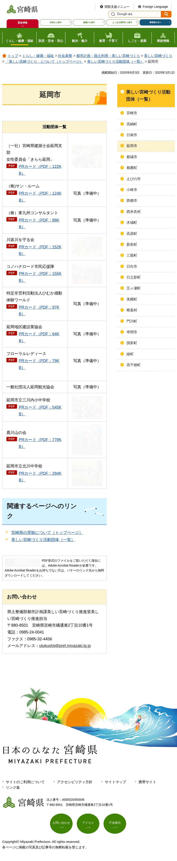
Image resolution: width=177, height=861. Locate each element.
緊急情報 (22, 22)
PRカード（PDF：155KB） (40, 277)
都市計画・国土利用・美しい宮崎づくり (108, 56)
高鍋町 (132, 124)
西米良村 (134, 212)
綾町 (130, 354)
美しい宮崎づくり (158, 56)
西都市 (132, 200)
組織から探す (89, 22)
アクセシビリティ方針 (74, 782)
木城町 (132, 222)
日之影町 (134, 277)
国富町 (132, 343)
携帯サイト (147, 782)
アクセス (88, 824)
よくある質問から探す (122, 22)
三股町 (132, 255)
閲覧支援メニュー (117, 6)
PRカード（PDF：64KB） (39, 337)
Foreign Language (155, 6)
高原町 (132, 233)
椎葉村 (132, 310)
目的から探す (56, 22)
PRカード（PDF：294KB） (40, 476)
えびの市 (134, 179)
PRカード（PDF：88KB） (39, 223)
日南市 (132, 135)
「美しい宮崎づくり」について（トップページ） (44, 61)
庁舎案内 (115, 824)
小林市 (132, 190)
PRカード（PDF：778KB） (40, 443)
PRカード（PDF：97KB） (39, 310)
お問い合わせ (61, 824)
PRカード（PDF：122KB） (40, 170)
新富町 (132, 244)
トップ (13, 56)
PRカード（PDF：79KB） (39, 364)
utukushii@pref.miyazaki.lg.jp (65, 645)
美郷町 (132, 299)
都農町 (132, 168)
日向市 (132, 266)
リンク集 (13, 787)
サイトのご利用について (25, 782)
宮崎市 (132, 113)
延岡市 (132, 146)
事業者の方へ (156, 22)
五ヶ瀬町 (134, 288)
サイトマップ (115, 782)
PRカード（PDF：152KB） (40, 250)
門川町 (132, 321)
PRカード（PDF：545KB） (40, 410)
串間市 (132, 332)
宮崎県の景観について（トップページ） (47, 532)
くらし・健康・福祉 (38, 56)
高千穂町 (134, 365)
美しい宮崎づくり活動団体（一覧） (115, 61)
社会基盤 (65, 56)
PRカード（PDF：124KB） (40, 196)
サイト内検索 (112, 14)
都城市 (132, 157)
